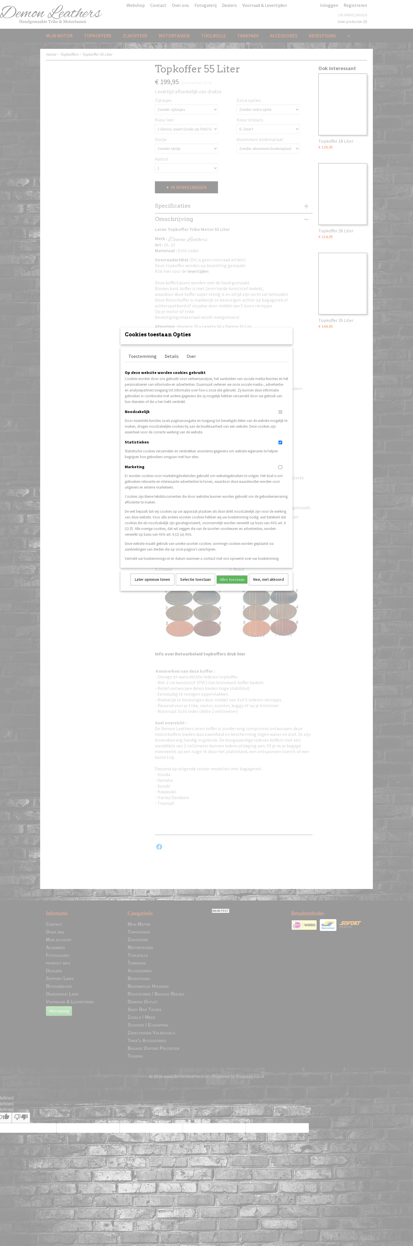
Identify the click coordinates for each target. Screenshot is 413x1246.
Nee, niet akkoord (268, 586)
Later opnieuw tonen (152, 586)
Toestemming (142, 364)
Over (191, 364)
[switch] (280, 419)
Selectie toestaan (195, 586)
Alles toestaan (232, 586)
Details (172, 364)
